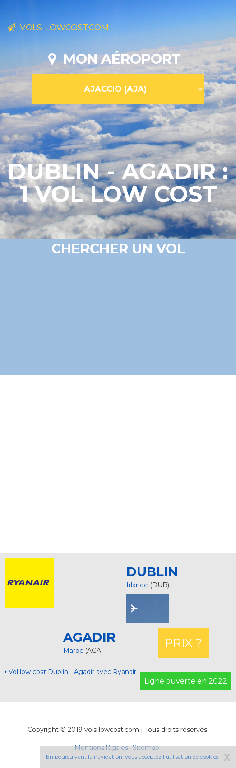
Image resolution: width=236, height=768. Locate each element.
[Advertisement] (121, 463)
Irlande (137, 585)
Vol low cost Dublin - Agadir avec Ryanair (70, 672)
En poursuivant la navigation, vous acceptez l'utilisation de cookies (132, 756)
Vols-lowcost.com (58, 28)
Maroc (74, 650)
